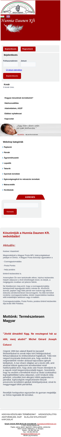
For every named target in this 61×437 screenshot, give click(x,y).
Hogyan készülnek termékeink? (19, 98)
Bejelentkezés (10, 49)
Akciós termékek (23, 36)
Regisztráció (27, 49)
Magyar (2, 16)
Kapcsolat (9, 119)
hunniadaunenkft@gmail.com (46, 424)
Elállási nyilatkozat (13, 113)
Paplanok (8, 147)
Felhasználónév (10, 61)
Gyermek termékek (12, 174)
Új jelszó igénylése (14, 70)
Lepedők (7, 163)
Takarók (7, 169)
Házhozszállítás (12, 103)
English (8, 16)
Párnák (7, 152)
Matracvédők (9, 185)
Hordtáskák (8, 190)
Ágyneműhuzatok (11, 158)
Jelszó (24, 61)
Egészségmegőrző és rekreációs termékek (22, 179)
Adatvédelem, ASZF (14, 108)
